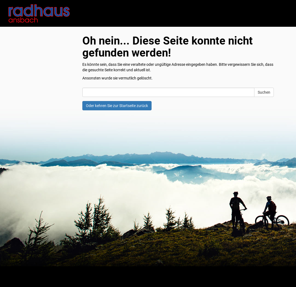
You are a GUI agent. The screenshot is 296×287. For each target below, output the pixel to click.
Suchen (264, 92)
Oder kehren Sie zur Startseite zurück (117, 105)
